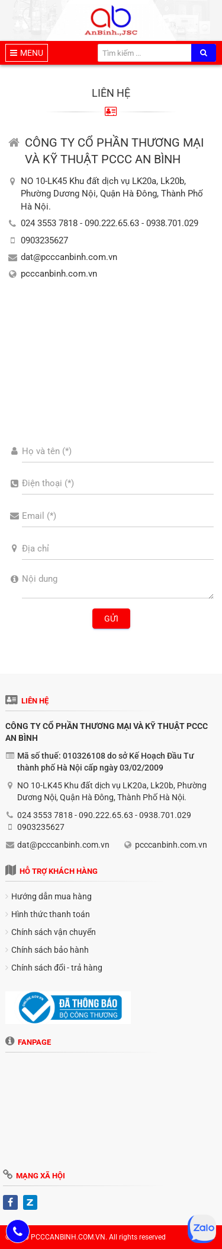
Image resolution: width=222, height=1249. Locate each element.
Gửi (111, 618)
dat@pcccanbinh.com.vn (69, 257)
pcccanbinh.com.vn (59, 273)
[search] (203, 53)
